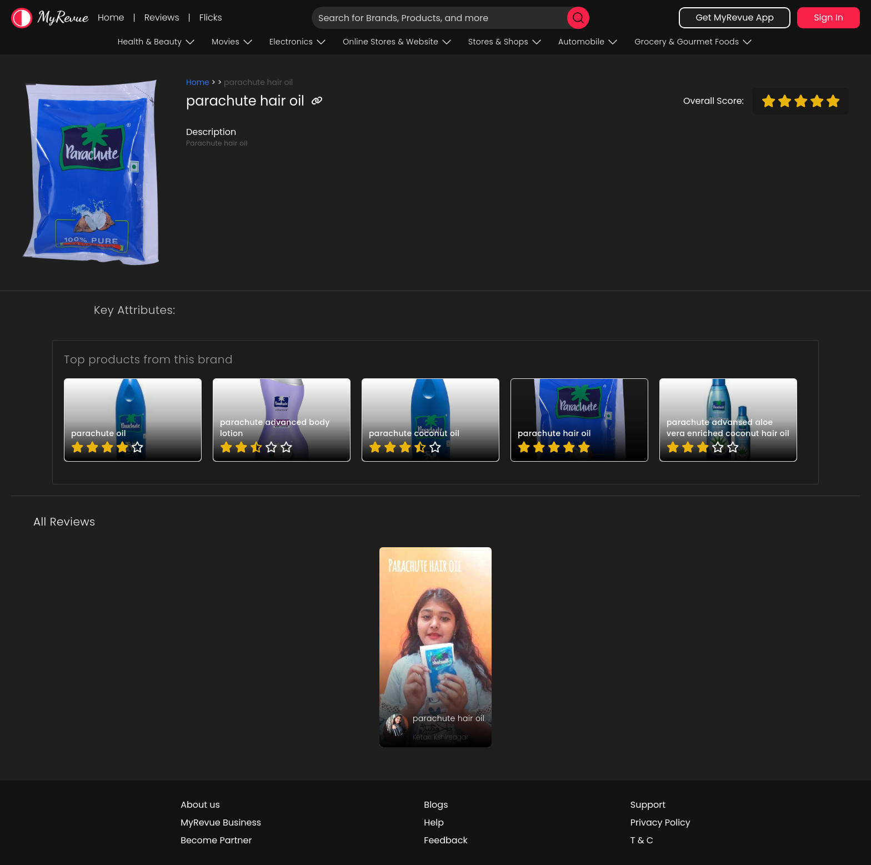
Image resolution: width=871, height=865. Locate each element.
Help (434, 822)
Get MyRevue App (734, 17)
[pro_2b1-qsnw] (133, 420)
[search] (578, 18)
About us (200, 804)
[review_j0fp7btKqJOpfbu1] (435, 647)
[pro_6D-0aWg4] (282, 420)
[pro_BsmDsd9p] (430, 420)
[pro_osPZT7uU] (728, 420)
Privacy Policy (660, 822)
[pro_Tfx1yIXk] (579, 420)
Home (111, 17)
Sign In (828, 17)
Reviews (161, 17)
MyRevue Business (221, 822)
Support (647, 804)
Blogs (436, 804)
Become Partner (216, 840)
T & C (641, 840)
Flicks (210, 17)
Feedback (445, 840)
